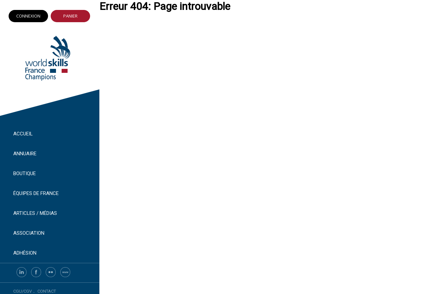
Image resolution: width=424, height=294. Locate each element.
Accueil (23, 134)
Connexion (28, 16)
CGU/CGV (22, 291)
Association (28, 233)
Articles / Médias (35, 213)
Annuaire (24, 154)
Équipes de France (36, 193)
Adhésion (24, 253)
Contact (46, 291)
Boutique (24, 173)
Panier (70, 16)
